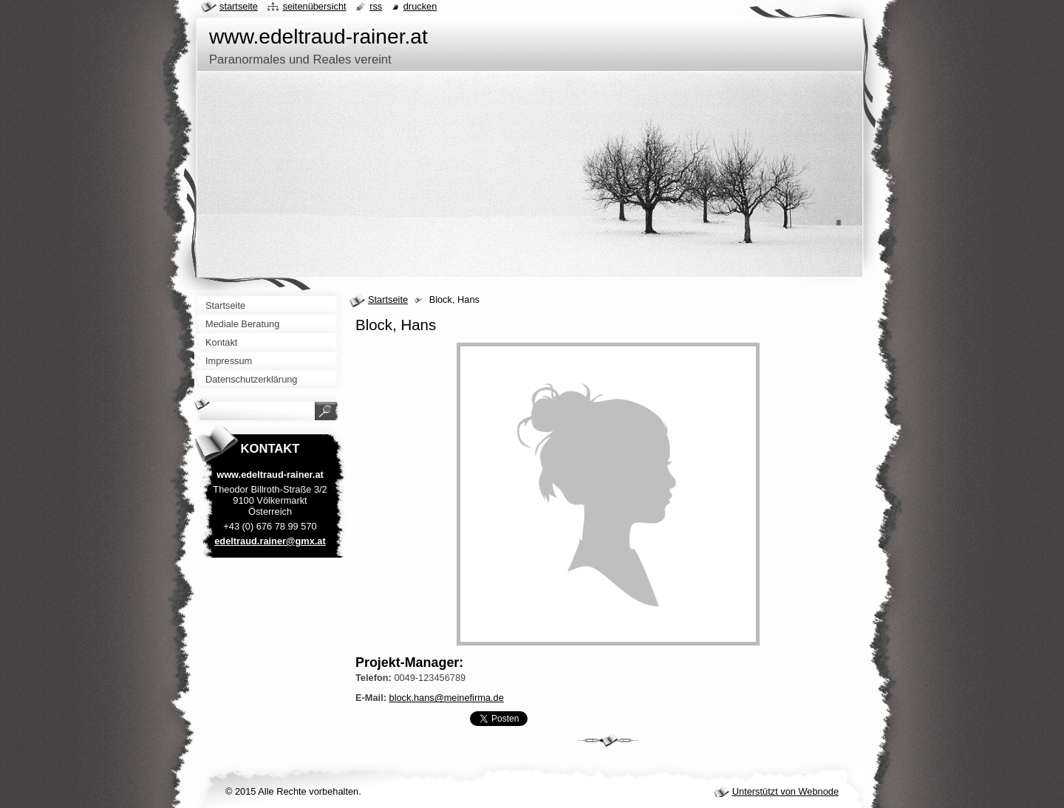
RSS (375, 6)
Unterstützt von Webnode (785, 791)
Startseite (388, 299)
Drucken (420, 6)
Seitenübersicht (314, 6)
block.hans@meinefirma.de (446, 697)
